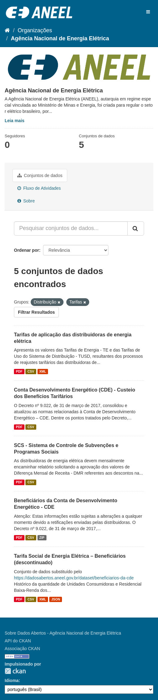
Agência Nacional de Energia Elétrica (60, 38)
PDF (19, 371)
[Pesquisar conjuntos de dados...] (71, 228)
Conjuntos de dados (39, 175)
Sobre (26, 200)
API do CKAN (18, 640)
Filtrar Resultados (36, 312)
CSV (31, 371)
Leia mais (14, 120)
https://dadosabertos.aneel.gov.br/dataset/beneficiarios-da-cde (74, 577)
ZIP (41, 537)
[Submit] (135, 228)
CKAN (15, 671)
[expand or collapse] (148, 12)
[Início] (7, 30)
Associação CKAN (22, 648)
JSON (55, 599)
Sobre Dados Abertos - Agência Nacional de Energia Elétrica (63, 633)
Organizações (35, 30)
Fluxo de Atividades (39, 188)
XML (42, 371)
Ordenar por (26, 250)
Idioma (12, 680)
